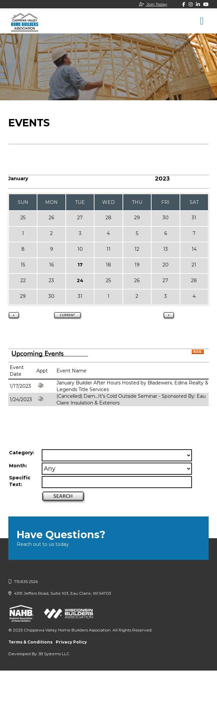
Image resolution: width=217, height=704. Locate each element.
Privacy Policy (71, 641)
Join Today (153, 4)
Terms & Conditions (30, 641)
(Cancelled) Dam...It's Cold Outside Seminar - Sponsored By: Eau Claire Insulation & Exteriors (131, 399)
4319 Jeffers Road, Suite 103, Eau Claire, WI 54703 (59, 593)
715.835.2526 (23, 581)
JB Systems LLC (53, 653)
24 (80, 280)
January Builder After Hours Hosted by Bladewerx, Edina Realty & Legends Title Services (132, 386)
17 (80, 265)
